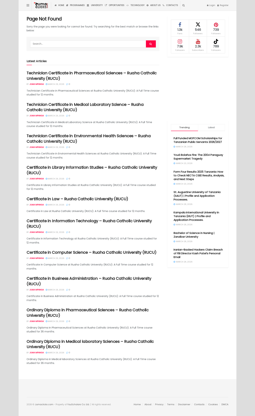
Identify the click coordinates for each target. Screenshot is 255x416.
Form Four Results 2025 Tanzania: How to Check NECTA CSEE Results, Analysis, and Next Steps (199, 175)
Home (59, 5)
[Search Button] (183, 5)
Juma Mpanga (36, 84)
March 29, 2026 (55, 84)
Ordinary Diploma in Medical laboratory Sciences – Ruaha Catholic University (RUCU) (90, 344)
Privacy (159, 404)
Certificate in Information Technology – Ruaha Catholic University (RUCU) (89, 223)
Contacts (170, 5)
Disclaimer (184, 404)
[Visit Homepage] (41, 5)
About (147, 404)
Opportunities (114, 5)
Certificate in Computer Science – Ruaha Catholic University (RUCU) (91, 252)
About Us (154, 5)
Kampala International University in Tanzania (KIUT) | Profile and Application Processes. (196, 216)
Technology (135, 5)
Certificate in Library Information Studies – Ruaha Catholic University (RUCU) (92, 170)
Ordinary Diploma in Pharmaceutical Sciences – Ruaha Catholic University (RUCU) (88, 312)
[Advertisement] (197, 89)
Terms (170, 404)
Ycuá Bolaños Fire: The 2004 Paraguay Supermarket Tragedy (198, 156)
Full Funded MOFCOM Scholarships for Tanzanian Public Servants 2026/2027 (198, 140)
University (95, 5)
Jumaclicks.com (44, 404)
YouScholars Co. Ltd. (78, 404)
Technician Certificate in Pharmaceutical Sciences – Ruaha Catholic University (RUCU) (92, 75)
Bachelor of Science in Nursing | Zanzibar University (194, 235)
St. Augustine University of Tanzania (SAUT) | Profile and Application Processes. (197, 195)
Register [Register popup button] (222, 5)
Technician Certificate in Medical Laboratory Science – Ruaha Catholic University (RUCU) (85, 107)
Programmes (75, 5)
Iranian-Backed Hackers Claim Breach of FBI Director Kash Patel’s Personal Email (198, 253)
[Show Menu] (28, 5)
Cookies (213, 404)
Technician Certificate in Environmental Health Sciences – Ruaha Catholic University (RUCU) (89, 138)
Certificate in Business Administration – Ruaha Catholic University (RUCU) (89, 281)
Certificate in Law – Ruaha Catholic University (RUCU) (77, 199)
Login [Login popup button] (211, 5)
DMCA (225, 404)
